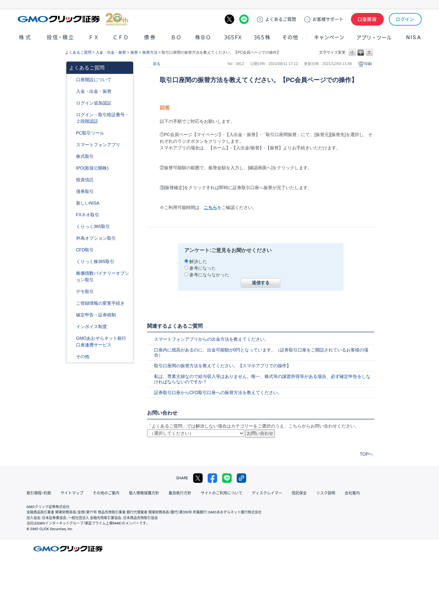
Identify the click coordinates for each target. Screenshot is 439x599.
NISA (413, 37)
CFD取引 (85, 249)
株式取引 (85, 156)
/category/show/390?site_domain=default (71, 326)
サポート (327, 19)
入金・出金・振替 (111, 52)
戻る (156, 64)
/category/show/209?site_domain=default (71, 291)
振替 (134, 52)
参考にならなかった (209, 274)
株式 (25, 37)
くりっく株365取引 (95, 261)
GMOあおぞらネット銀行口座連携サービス (101, 341)
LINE (244, 19)
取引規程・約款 (39, 493)
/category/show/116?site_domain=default (71, 180)
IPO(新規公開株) (92, 168)
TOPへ (366, 454)
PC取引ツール (90, 132)
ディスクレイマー (267, 493)
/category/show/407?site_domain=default (71, 261)
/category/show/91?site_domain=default (71, 79)
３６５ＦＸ (233, 37)
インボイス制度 (91, 326)
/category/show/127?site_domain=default (71, 315)
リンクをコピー (241, 478)
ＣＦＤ (120, 37)
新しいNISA (88, 203)
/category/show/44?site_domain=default (71, 356)
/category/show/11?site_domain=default (71, 250)
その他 (290, 37)
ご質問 (280, 19)
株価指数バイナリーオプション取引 (102, 276)
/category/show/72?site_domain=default (71, 156)
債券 (150, 37)
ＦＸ (93, 37)
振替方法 (149, 52)
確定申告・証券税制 (96, 314)
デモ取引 (85, 291)
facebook (212, 478)
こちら (210, 207)
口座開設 (367, 19)
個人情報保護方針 (144, 493)
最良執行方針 (180, 493)
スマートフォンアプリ (98, 144)
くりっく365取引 (93, 226)
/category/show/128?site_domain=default (71, 338)
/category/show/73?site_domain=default (71, 168)
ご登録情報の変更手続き (100, 303)
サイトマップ (72, 493)
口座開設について (93, 79)
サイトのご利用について (221, 493)
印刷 (368, 64)
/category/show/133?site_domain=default (71, 273)
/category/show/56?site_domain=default (71, 303)
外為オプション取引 (96, 238)
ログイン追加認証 (93, 102)
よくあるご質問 (78, 52)
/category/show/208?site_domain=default (71, 144)
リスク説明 (325, 493)
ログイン (405, 19)
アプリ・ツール (374, 37)
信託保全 (299, 493)
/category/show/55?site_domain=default (71, 91)
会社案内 (352, 493)
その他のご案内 (106, 493)
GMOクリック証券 (73, 19)
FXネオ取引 (87, 214)
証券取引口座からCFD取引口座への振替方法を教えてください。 (218, 392)
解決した (198, 261)
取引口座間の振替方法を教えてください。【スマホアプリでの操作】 (222, 365)
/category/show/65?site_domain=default (71, 238)
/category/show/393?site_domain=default (71, 203)
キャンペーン (329, 37)
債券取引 (85, 191)
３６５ (262, 37)
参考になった (202, 268)
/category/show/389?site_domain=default (71, 191)
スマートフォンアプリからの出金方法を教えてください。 (211, 339)
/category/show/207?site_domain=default (71, 133)
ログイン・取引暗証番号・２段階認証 (102, 118)
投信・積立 (60, 37)
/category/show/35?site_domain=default (71, 226)
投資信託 (85, 179)
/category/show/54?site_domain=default (71, 114)
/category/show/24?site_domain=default (71, 215)
